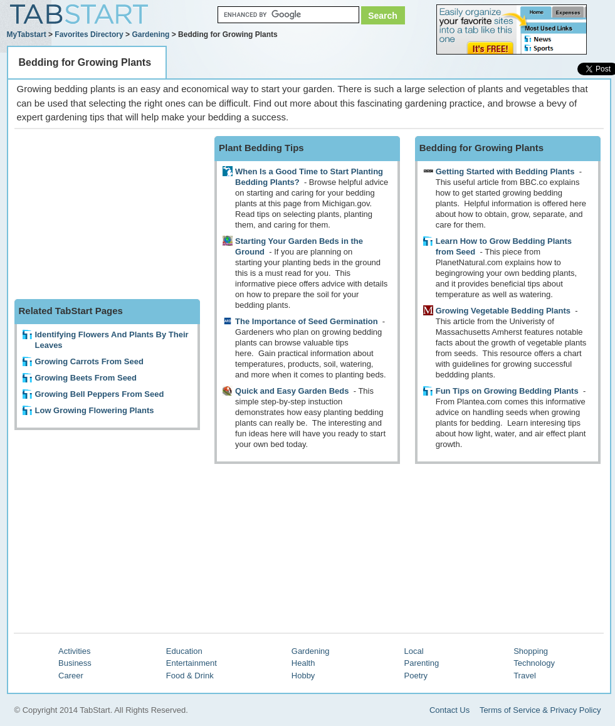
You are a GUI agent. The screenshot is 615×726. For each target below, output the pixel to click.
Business (75, 663)
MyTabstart (26, 34)
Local (414, 651)
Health (303, 663)
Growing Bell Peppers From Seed (99, 394)
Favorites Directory (89, 34)
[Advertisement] (108, 214)
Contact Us (449, 710)
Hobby (303, 675)
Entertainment (191, 663)
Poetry (416, 675)
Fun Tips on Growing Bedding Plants (507, 391)
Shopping (530, 651)
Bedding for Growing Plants (85, 62)
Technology (534, 663)
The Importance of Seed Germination (306, 321)
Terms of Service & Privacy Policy (540, 710)
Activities (74, 651)
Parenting (421, 663)
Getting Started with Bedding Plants (505, 171)
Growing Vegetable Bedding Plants (503, 310)
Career (70, 675)
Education (184, 651)
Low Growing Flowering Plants (94, 410)
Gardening (150, 34)
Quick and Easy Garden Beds (292, 391)
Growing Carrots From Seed (89, 361)
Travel (524, 675)
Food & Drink (190, 675)
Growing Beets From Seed (86, 377)
